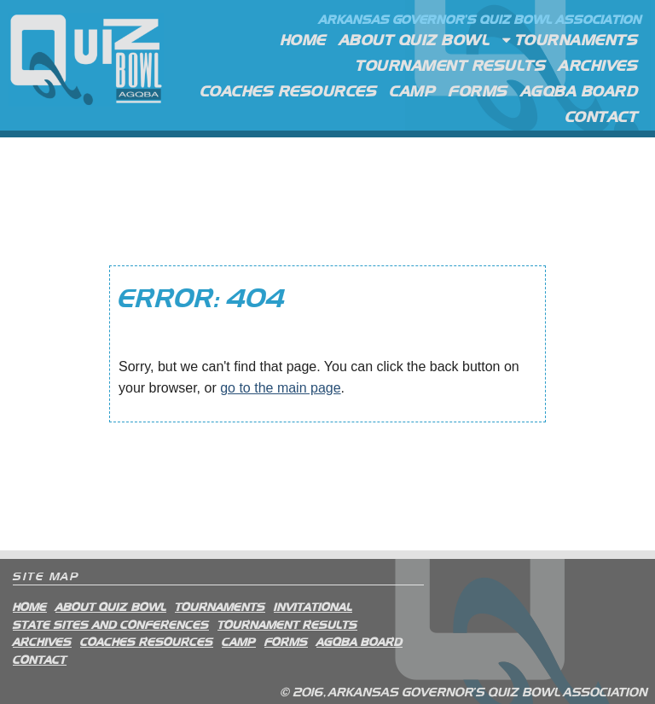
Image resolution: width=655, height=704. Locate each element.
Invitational (313, 606)
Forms (478, 90)
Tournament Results (451, 64)
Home (304, 39)
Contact (602, 115)
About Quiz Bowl (414, 39)
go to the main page (280, 388)
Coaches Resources (289, 90)
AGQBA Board (580, 90)
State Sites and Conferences (111, 624)
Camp (413, 90)
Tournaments (570, 40)
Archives (598, 64)
